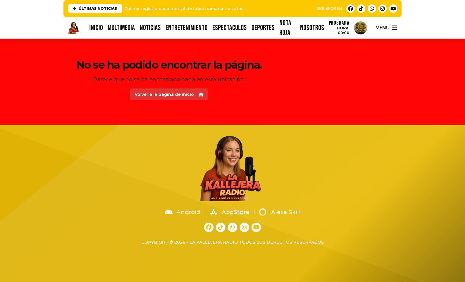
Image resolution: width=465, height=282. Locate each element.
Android (182, 212)
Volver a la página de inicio (169, 94)
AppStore (229, 212)
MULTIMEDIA (121, 27)
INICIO (96, 27)
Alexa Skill (280, 212)
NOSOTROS (312, 27)
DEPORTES (263, 27)
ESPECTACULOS (229, 27)
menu (386, 28)
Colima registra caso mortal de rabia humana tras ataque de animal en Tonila (209, 8)
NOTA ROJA (285, 28)
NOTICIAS (150, 27)
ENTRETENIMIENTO (186, 27)
